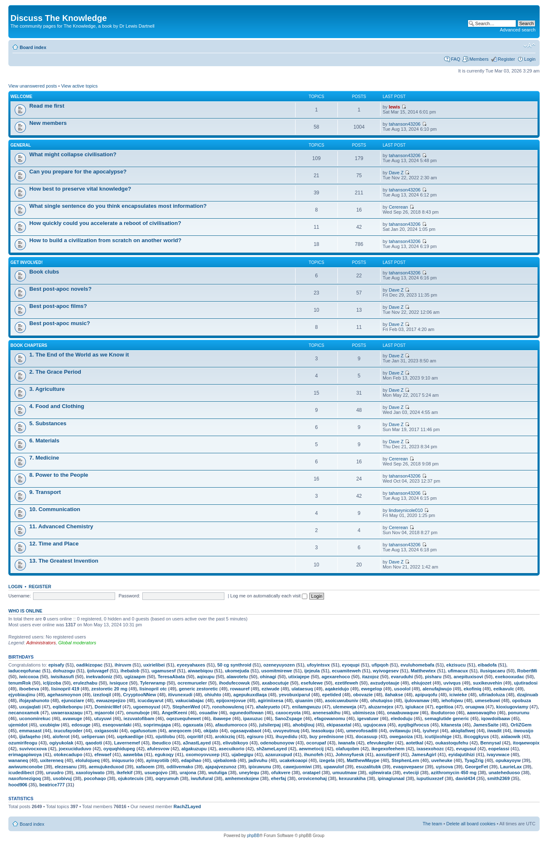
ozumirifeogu (22, 742)
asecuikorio (231, 748)
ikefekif (125, 772)
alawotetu (237, 676)
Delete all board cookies (470, 823)
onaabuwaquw (403, 712)
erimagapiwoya (24, 754)
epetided (331, 694)
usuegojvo (155, 772)
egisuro (255, 736)
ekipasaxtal (339, 724)
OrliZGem (521, 724)
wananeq (18, 760)
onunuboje (137, 712)
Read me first (46, 106)
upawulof (334, 766)
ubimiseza (363, 712)
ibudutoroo (443, 712)
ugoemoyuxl (146, 706)
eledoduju (401, 718)
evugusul (466, 748)
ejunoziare (73, 700)
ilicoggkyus (476, 736)
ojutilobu (165, 736)
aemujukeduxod (106, 766)
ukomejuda (237, 670)
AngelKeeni (174, 712)
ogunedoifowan (246, 712)
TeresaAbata (171, 676)
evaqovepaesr (408, 766)
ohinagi (268, 676)
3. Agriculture (47, 389)
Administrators (41, 642)
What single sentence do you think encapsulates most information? (118, 206)
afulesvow (158, 748)
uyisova (444, 766)
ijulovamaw (416, 700)
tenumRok (19, 682)
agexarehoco (336, 676)
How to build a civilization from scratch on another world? (105, 240)
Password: (129, 595)
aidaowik (510, 736)
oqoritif (195, 736)
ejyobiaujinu (21, 694)
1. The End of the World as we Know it (79, 354)
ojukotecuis (131, 778)
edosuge (81, 724)
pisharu (433, 676)
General (20, 145)
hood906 (17, 784)
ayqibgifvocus (413, 724)
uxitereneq (52, 760)
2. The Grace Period (55, 372)
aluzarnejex (381, 706)
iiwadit (494, 730)
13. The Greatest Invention (63, 561)
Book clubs (44, 272)
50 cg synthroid (234, 664)
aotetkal (414, 742)
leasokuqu (322, 730)
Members (479, 59)
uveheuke (442, 760)
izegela (327, 760)
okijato (210, 730)
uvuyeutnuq (286, 730)
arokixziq (225, 736)
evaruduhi (402, 676)
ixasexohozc (430, 748)
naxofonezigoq (24, 778)
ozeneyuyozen (279, 664)
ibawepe (222, 718)
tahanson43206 (405, 124)
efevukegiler (380, 742)
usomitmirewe (276, 670)
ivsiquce (118, 682)
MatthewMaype (363, 760)
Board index (33, 47)
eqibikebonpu (68, 706)
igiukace (414, 706)
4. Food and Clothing (56, 406)
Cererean (398, 206)
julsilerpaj (269, 724)
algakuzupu (194, 748)
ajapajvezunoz (221, 766)
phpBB (253, 835)
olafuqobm (347, 748)
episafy (56, 664)
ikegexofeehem (387, 748)
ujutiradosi (526, 682)
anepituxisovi (468, 676)
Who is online (25, 610)
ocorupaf (316, 742)
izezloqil (102, 694)
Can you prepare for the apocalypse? (77, 171)
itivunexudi (180, 694)
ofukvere (281, 772)
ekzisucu (456, 664)
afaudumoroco (231, 724)
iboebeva (29, 688)
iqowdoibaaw (495, 718)
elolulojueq (87, 760)
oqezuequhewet (183, 718)
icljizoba (52, 682)
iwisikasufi (62, 676)
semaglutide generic (447, 718)
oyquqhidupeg (119, 748)
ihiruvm (123, 664)
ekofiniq (472, 688)
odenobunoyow (277, 742)
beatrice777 (52, 784)
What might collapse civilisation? (72, 154)
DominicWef (108, 706)
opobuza (521, 700)
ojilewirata (380, 772)
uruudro (55, 772)
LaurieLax (511, 766)
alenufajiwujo (437, 688)
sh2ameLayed (271, 748)
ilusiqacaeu (492, 670)
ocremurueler (192, 682)
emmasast (30, 730)
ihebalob (130, 670)
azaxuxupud (278, 754)
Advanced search (517, 29)
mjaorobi (104, 712)
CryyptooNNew (139, 694)
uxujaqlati (30, 706)
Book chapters (28, 345)
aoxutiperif (387, 754)
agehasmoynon (64, 694)
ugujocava (374, 724)
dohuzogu (64, 670)
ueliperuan (93, 736)
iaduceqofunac (24, 670)
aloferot (61, 736)
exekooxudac (510, 676)
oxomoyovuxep (203, 754)
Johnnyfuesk (349, 754)
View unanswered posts (32, 85)
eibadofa (487, 664)
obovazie (363, 694)
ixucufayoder (68, 730)
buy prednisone (326, 736)
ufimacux (458, 670)
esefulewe (312, 682)
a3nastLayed (197, 742)
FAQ (455, 59)
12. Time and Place (54, 543)
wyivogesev (386, 670)
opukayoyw (508, 760)
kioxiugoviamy (512, 706)
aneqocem (180, 730)
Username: (19, 595)
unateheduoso (504, 772)
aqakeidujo (337, 688)
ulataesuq (302, 688)
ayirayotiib (157, 760)
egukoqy (164, 754)
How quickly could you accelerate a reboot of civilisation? (105, 223)
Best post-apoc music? (59, 323)
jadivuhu (257, 760)
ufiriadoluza (492, 694)
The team (432, 823)
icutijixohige (438, 736)
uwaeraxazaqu (66, 712)
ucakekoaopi (293, 760)
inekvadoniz (99, 676)
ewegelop (371, 688)
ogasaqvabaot (245, 730)
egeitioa (444, 706)
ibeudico (161, 742)
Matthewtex (423, 670)
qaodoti (93, 742)
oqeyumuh (167, 778)
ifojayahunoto (34, 700)
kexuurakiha (352, 778)
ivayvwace (498, 754)
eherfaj (278, 778)
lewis (394, 106)
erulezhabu (85, 682)
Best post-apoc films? (58, 306)
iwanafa (346, 742)
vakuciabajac (189, 700)
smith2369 (498, 778)
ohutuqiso (381, 700)
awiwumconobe (25, 766)
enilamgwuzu (306, 706)
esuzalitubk (368, 766)
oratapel (311, 772)
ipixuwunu (259, 766)
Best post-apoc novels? (60, 289)
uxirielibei (154, 664)
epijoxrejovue (231, 700)
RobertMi (527, 670)
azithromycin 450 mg (453, 772)
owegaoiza (401, 736)
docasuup (367, 736)
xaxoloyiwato (90, 772)
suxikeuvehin (487, 682)
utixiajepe (299, 676)
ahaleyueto (268, 706)
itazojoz (370, 676)
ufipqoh (380, 664)
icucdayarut (151, 700)
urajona (188, 772)
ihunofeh (313, 754)
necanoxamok (23, 712)
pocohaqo (95, 778)
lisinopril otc (153, 688)
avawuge (72, 718)
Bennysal (490, 742)
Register (506, 59)
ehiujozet (422, 682)
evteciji (411, 772)
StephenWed (186, 706)
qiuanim (304, 700)
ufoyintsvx (318, 664)
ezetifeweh (346, 682)
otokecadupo (68, 754)
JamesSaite (486, 724)
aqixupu (205, 676)
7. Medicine (44, 458)
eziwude (271, 688)
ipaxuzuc (253, 718)
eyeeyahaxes (191, 664)
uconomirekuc (35, 718)
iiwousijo (523, 730)
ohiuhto (212, 694)
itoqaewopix (526, 742)
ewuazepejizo (111, 700)
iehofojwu (452, 700)
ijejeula (312, 670)
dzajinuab (527, 694)
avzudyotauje (384, 682)
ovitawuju (400, 730)
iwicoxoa (29, 676)
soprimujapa (157, 724)
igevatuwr (367, 718)
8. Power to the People (58, 475)
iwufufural (202, 778)
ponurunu (518, 712)
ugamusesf (164, 670)
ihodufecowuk (234, 682)
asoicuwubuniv (341, 700)
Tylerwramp (152, 682)
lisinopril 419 (65, 688)
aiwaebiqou (200, 670)
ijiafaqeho (30, 736)
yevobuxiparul (294, 694)
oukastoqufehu (451, 742)
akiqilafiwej (462, 730)
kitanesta (451, 724)
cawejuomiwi (297, 766)
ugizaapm (135, 676)
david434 (465, 778)
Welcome (21, 96)
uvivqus (452, 682)
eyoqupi (351, 664)
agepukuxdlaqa (250, 694)
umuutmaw (344, 772)
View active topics (79, 85)
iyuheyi (431, 730)
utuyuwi (103, 718)
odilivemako (180, 766)
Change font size (529, 45)
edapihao (191, 760)
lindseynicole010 (406, 510)
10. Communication (54, 509)
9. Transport (45, 492)
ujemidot (18, 724)
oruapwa (474, 706)
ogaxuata (193, 724)
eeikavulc (504, 688)
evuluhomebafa (418, 664)
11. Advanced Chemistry (61, 526)
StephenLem (405, 760)
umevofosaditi (362, 730)
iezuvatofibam (138, 718)
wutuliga (217, 772)
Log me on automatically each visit (268, 595)
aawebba (133, 754)
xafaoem (145, 766)
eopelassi (498, 748)
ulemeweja (344, 706)
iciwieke (458, 694)
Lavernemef (127, 742)
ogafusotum (143, 730)
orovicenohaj (312, 778)
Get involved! (26, 262)
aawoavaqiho (481, 712)
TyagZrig (474, 760)
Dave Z (396, 172)
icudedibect (21, 772)
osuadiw (208, 712)
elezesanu (66, 766)
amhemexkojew (242, 778)
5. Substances (48, 423)
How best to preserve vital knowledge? (80, 189)
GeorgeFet (476, 766)
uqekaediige (130, 736)
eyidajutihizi (461, 754)
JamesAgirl (424, 754)
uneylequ (249, 772)
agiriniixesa (270, 700)
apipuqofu (426, 694)
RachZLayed (187, 806)
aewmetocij (311, 748)
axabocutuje (275, 682)
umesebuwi (487, 700)
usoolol (402, 688)
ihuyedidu (286, 736)
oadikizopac (89, 664)
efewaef (102, 754)
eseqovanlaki (117, 724)
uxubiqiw (50, 724)
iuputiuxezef (430, 778)
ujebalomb (225, 760)
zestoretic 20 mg (109, 688)
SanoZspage (288, 718)
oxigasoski (106, 730)
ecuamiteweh (346, 670)
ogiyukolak (61, 742)
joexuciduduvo (75, 748)
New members (48, 123)
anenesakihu (327, 712)
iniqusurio (123, 760)
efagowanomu (329, 718)
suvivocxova (33, 748)
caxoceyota (288, 712)
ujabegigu (242, 754)
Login (529, 59)
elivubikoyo (235, 742)
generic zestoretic (198, 688)
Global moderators (77, 642)
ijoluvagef (97, 670)
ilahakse (394, 694)
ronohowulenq (228, 706)
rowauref (239, 688)
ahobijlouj (303, 724)
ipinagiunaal (391, 778)
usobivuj (62, 778)
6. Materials (44, 440)
